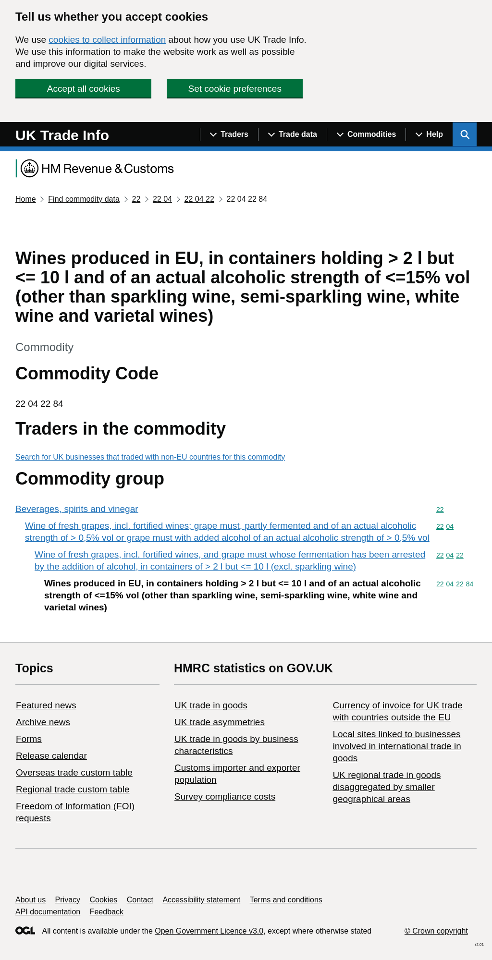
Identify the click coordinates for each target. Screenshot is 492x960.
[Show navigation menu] (229, 134)
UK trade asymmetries (219, 722)
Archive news (43, 722)
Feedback (106, 912)
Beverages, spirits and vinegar (76, 509)
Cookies (104, 900)
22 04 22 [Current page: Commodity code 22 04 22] (199, 199)
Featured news (46, 705)
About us (30, 900)
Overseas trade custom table (74, 772)
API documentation (47, 912)
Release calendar (51, 756)
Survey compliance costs (224, 796)
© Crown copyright (436, 931)
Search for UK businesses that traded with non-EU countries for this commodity (150, 457)
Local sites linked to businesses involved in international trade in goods (396, 746)
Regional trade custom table (73, 789)
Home (25, 199)
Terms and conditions (286, 900)
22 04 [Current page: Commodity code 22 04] (162, 199)
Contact (140, 900)
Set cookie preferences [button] (235, 89)
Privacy (67, 900)
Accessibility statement (201, 900)
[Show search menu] (465, 134)
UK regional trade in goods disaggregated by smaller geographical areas (386, 787)
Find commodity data (84, 199)
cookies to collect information (107, 40)
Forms (29, 739)
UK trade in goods (210, 705)
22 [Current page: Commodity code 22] (136, 199)
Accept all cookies (83, 89)
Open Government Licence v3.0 (209, 931)
